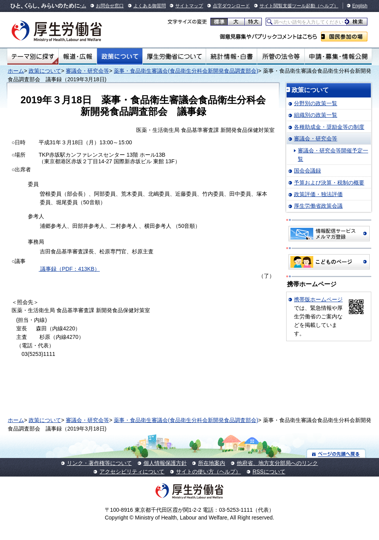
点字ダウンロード (231, 6)
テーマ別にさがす (33, 56)
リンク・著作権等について (99, 463)
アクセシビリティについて (131, 471)
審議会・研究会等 (87, 71)
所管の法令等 (280, 56)
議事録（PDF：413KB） (69, 269)
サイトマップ (189, 6)
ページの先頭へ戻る (336, 453)
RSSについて (269, 471)
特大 (253, 21)
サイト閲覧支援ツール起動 (287, 6)
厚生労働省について (174, 56)
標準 (219, 21)
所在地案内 (211, 463)
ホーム (16, 71)
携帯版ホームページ (318, 299)
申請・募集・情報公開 (338, 56)
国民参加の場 (344, 36)
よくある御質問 (149, 6)
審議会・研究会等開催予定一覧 (333, 154)
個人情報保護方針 (165, 463)
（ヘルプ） (326, 6)
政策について (119, 56)
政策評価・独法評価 (318, 194)
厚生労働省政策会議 (318, 206)
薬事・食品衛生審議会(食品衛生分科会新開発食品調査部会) (186, 71)
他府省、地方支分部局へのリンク (277, 463)
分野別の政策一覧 (315, 103)
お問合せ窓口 (110, 6)
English (359, 6)
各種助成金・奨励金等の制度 (329, 127)
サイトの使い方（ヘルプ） (208, 471)
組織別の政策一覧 (315, 115)
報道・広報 (78, 56)
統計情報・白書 (231, 56)
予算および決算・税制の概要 (329, 182)
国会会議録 (307, 170)
